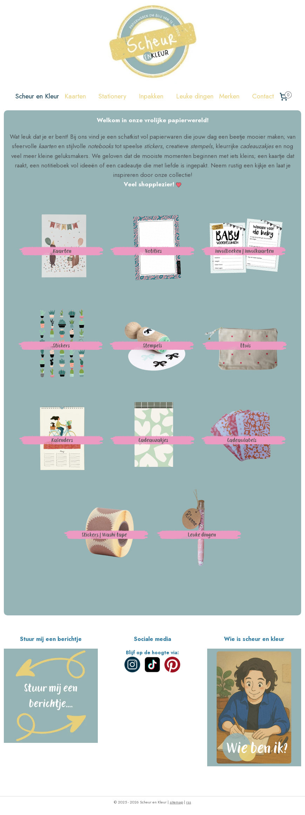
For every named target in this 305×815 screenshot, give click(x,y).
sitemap (176, 802)
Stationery (116, 96)
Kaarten (79, 96)
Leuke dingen (195, 96)
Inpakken (154, 96)
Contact (263, 96)
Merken (232, 96)
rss (188, 802)
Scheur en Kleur (37, 96)
